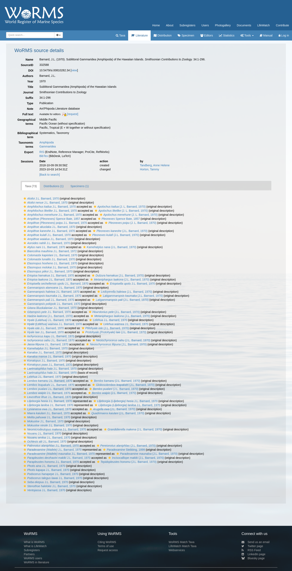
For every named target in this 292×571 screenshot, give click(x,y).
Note (30, 108)
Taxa (120, 35)
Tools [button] (247, 35)
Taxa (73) (31, 186)
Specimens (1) (79, 186)
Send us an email (255, 542)
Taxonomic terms (25, 144)
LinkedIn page (253, 554)
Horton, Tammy (149, 169)
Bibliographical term (26, 135)
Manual (266, 35)
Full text (27, 114)
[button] (25, 198)
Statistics (226, 35)
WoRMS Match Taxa (181, 542)
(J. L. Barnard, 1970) (119, 206)
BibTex (43, 156)
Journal (28, 92)
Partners (29, 554)
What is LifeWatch (35, 546)
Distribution (163, 35)
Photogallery (223, 25)
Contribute (282, 25)
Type (30, 103)
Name (29, 59)
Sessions (27, 161)
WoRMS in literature (36, 562)
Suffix (29, 97)
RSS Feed (251, 550)
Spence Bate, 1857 (51, 218)
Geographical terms (26, 121)
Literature (139, 35)
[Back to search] (49, 174)
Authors (27, 76)
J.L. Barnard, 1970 (41, 198)
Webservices (177, 550)
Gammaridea (47, 146)
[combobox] (30, 35)
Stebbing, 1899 (123, 449)
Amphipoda (46, 142)
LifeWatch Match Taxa (182, 546)
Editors (206, 35)
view (74, 70)
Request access (108, 550)
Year (30, 81)
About (169, 25)
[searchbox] (29, 35)
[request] (72, 114)
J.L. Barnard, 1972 (50, 251)
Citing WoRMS (107, 542)
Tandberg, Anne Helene (155, 165)
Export (28, 152)
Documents (244, 25)
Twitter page (252, 546)
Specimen (186, 35)
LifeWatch (263, 25)
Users (205, 25)
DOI (30, 70)
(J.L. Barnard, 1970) (119, 231)
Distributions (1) (53, 186)
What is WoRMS (34, 542)
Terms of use (106, 546)
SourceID (27, 65)
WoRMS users (33, 558)
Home (156, 25)
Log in (284, 35)
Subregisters (187, 25)
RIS (41, 152)
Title (30, 87)
